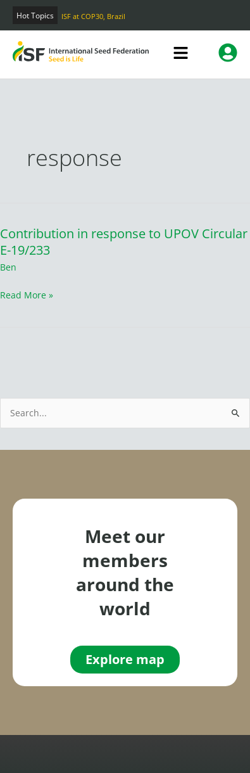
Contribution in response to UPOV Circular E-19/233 (123, 242)
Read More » (26, 295)
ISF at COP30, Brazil (93, 16)
